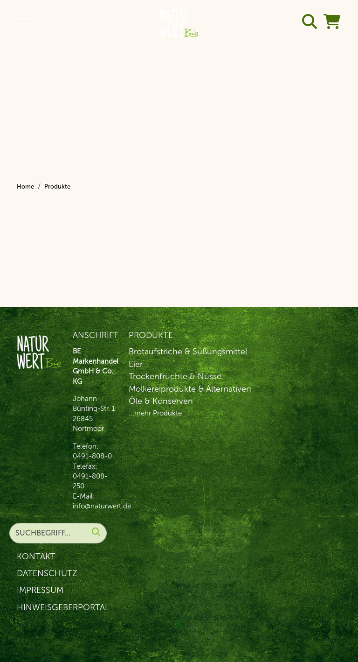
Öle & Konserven (161, 401)
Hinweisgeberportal (63, 607)
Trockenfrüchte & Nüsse (175, 376)
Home (25, 186)
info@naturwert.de (102, 506)
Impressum (40, 590)
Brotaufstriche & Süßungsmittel (188, 351)
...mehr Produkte (155, 413)
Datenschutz (47, 573)
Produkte (57, 186)
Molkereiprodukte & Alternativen (190, 389)
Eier (136, 364)
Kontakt (36, 556)
